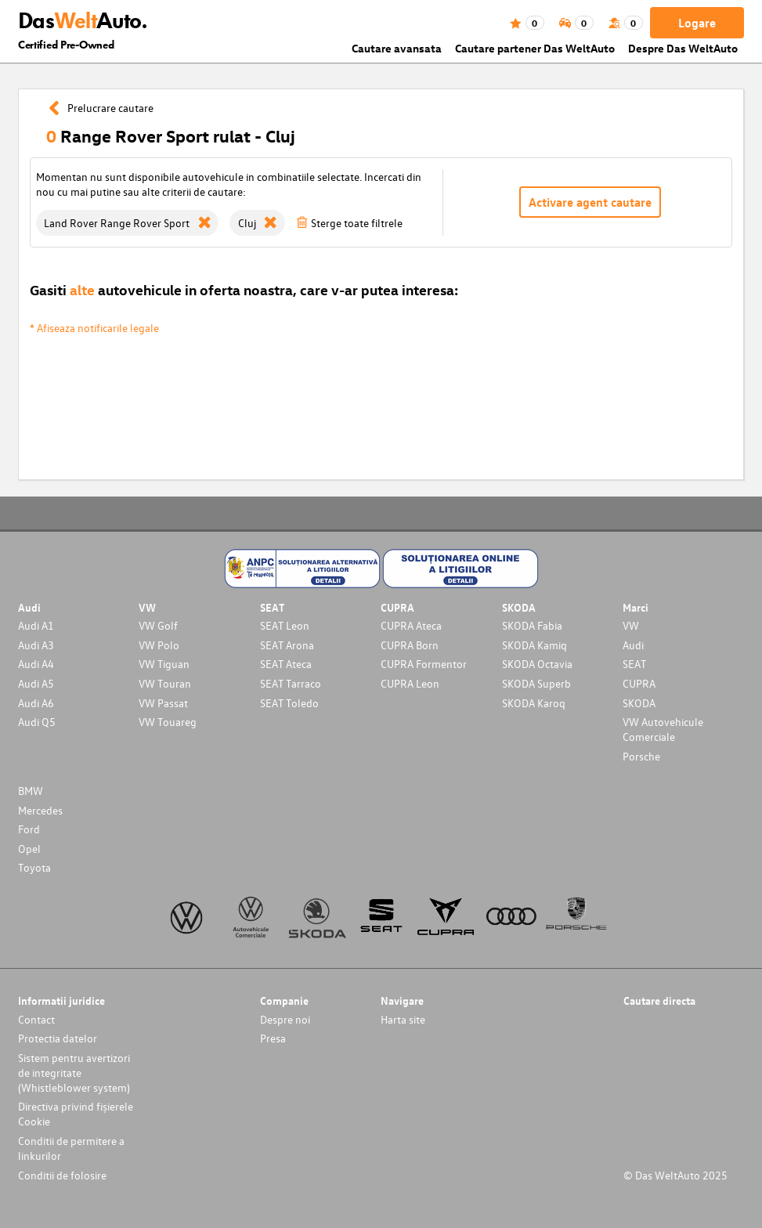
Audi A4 (36, 663)
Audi (633, 644)
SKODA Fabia (532, 625)
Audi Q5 (37, 721)
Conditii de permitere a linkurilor (71, 1148)
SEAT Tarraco (290, 683)
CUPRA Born (410, 644)
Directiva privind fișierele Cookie (75, 1114)
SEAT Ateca (286, 663)
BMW (30, 790)
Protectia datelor (57, 1038)
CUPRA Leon (410, 683)
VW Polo (159, 644)
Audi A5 (36, 683)
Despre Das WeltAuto (683, 48)
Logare (697, 23)
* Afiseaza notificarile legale (94, 327)
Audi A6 (36, 702)
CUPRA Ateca (411, 625)
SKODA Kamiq (534, 644)
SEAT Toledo (289, 702)
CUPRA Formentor (424, 663)
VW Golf (158, 625)
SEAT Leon (284, 625)
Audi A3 (36, 644)
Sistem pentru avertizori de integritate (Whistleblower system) (74, 1072)
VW (631, 625)
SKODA (639, 702)
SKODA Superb (536, 683)
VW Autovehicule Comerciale (663, 729)
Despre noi (285, 1019)
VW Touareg (168, 721)
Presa (273, 1038)
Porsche (641, 756)
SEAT (634, 663)
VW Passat (163, 702)
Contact (36, 1019)
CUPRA (639, 683)
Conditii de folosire (62, 1175)
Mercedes (40, 810)
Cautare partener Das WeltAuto (535, 48)
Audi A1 (36, 625)
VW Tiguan (164, 663)
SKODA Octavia (537, 663)
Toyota (34, 867)
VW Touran (165, 683)
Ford (29, 829)
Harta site (403, 1019)
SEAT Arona (287, 644)
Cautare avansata (397, 48)
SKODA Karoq (533, 702)
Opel (29, 848)
